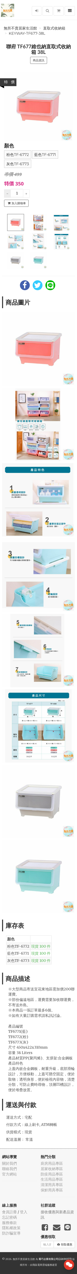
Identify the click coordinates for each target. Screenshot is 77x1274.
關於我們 (9, 1163)
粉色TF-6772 (17, 154)
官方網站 (9, 1174)
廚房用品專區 (52, 1163)
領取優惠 (64, 1244)
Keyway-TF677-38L (27, 33)
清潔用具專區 (52, 1184)
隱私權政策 (11, 1227)
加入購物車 (17, 203)
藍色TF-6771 (45, 154)
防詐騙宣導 (11, 1233)
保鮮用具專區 (52, 1190)
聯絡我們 (9, 1168)
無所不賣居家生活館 (20, 28)
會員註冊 (9, 1212)
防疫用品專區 (52, 1174)
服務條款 (9, 1222)
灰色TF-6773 (17, 164)
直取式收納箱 (54, 28)
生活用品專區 (52, 1179)
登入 (23, 1212)
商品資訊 (38, 60)
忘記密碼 (9, 1217)
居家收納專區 (52, 1168)
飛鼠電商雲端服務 (42, 1264)
